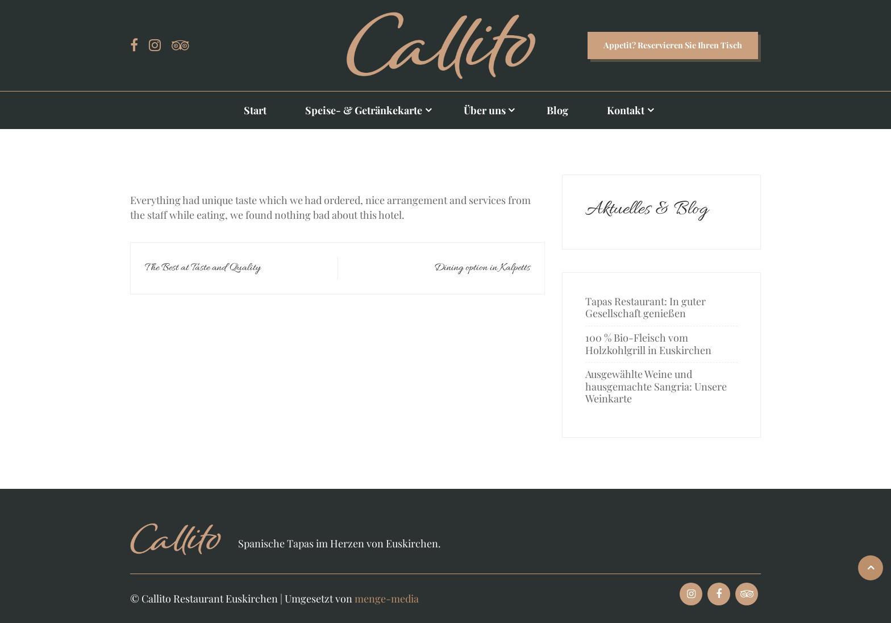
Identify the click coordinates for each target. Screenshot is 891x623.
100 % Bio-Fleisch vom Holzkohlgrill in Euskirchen (648, 344)
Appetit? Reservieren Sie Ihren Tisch (672, 45)
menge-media (387, 598)
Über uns (485, 110)
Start (255, 110)
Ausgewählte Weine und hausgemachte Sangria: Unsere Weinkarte (656, 386)
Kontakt (625, 110)
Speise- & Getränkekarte (363, 110)
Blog (557, 110)
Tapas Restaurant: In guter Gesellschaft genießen (645, 307)
